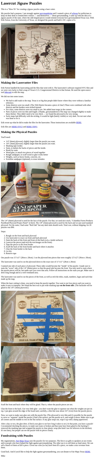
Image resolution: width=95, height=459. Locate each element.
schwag (75, 13)
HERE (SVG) (17, 127)
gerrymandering (46, 13)
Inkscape (8, 92)
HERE (78, 122)
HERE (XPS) (31, 127)
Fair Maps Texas (22, 441)
